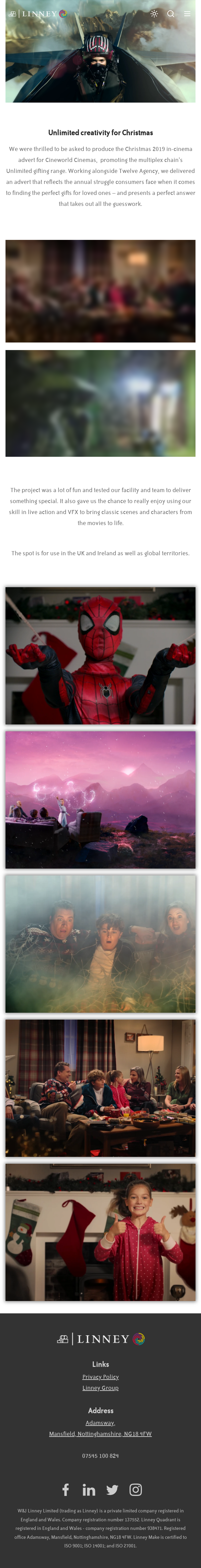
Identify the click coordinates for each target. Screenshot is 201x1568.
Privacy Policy (100, 1377)
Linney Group (100, 1388)
